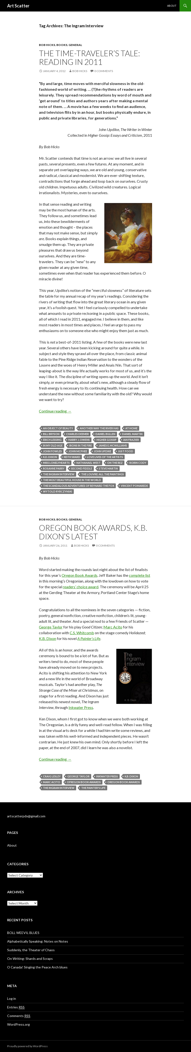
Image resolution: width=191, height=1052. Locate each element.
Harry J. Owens (79, 439)
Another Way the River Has (99, 428)
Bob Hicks (47, 45)
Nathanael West (88, 462)
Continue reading (55, 411)
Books (61, 45)
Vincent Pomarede (134, 485)
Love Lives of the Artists (105, 456)
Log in (11, 998)
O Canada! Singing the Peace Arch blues (37, 967)
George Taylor (51, 627)
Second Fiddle (81, 468)
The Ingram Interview (58, 474)
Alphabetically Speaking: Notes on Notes (37, 941)
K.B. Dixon (47, 638)
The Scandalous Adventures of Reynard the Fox (78, 485)
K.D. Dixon (50, 456)
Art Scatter (18, 5)
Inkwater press (107, 776)
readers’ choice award (80, 586)
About (171, 5)
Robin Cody (137, 462)
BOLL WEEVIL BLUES (23, 933)
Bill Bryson (51, 434)
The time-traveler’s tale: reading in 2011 (89, 57)
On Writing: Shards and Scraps (30, 958)
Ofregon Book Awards (84, 782)
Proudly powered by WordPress (27, 1046)
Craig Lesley (52, 776)
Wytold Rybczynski (57, 491)
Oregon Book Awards (79, 575)
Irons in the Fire (80, 445)
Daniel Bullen (105, 434)
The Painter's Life (93, 787)
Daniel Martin (132, 434)
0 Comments (103, 71)
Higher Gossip (106, 439)
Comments (18, 1016)
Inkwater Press (81, 707)
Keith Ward (72, 456)
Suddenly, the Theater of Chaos (31, 950)
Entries (16, 1007)
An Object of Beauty (58, 428)
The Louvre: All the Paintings (102, 474)
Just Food (125, 451)
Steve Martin (108, 468)
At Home (131, 428)
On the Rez (115, 462)
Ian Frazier (131, 439)
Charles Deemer (77, 434)
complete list (139, 575)
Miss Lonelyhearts (56, 462)
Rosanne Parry (53, 468)
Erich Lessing (52, 439)
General (75, 45)
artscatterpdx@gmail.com (26, 816)
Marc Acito (112, 627)
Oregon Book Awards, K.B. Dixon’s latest (93, 532)
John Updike (102, 451)
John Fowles (52, 451)
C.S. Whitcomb (82, 632)
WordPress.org (18, 1024)
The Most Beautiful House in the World (72, 479)
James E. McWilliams (113, 445)
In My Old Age (53, 445)
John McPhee (78, 451)
